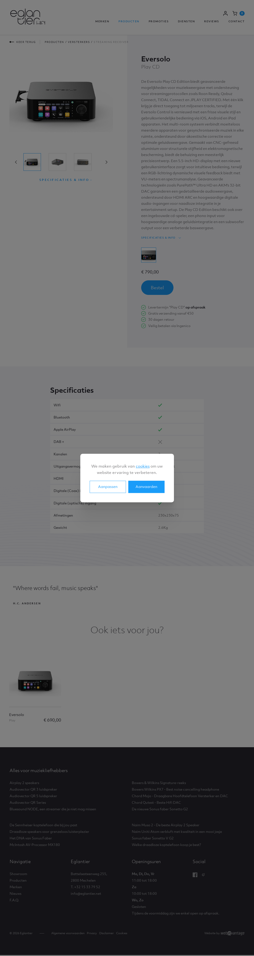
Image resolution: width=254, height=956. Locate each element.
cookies (143, 466)
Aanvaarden (146, 486)
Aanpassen (108, 486)
